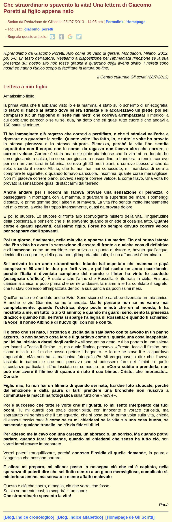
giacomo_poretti (38, 29)
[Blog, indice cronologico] (28, 517)
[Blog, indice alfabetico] (80, 517)
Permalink (114, 22)
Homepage (136, 22)
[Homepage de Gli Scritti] (130, 517)
